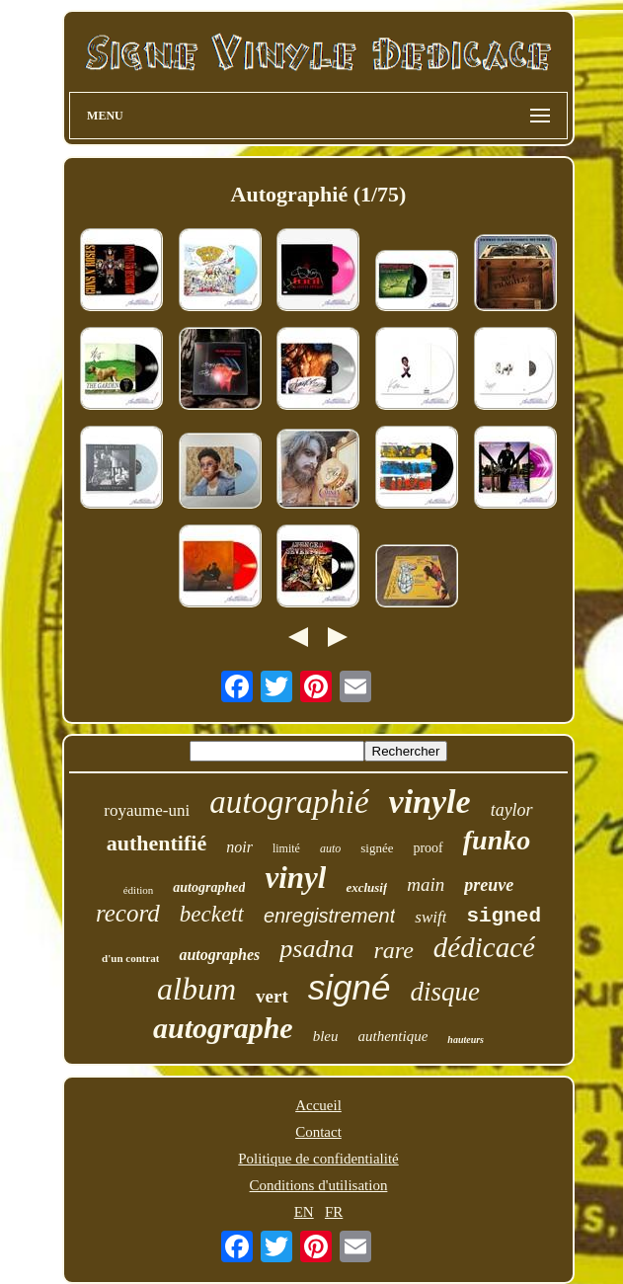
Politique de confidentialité (318, 1158)
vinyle (430, 801)
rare (393, 950)
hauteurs (465, 1039)
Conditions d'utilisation (319, 1185)
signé (349, 987)
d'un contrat (130, 958)
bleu (326, 1036)
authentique (393, 1036)
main (425, 884)
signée (376, 848)
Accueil (318, 1105)
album (196, 988)
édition (138, 890)
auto (330, 848)
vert (272, 996)
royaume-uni (147, 810)
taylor (512, 810)
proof (427, 848)
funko (496, 840)
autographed (209, 887)
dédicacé (484, 947)
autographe (223, 1027)
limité (286, 848)
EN (304, 1212)
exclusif (366, 887)
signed (503, 916)
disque (445, 991)
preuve (488, 885)
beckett (212, 914)
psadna (316, 948)
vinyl (295, 877)
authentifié (156, 843)
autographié (288, 802)
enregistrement (329, 915)
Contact (318, 1132)
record (128, 913)
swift (430, 917)
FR (334, 1212)
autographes (219, 954)
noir (239, 847)
